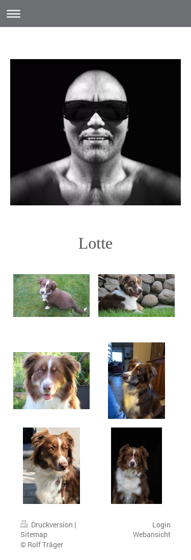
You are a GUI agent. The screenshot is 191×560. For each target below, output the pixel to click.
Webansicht (152, 534)
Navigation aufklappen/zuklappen (95, 13)
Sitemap (33, 534)
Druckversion (47, 524)
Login (161, 524)
